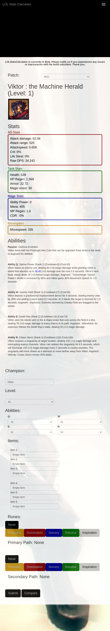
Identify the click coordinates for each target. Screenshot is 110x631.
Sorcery (54, 532)
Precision (14, 532)
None (12, 524)
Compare (30, 593)
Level (8, 396)
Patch (44, 71)
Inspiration (89, 532)
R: (59, 426)
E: (9, 426)
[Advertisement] (55, 33)
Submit (13, 593)
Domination (35, 532)
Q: (9, 416)
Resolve (70, 532)
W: (59, 416)
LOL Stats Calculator (17, 4)
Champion (11, 376)
